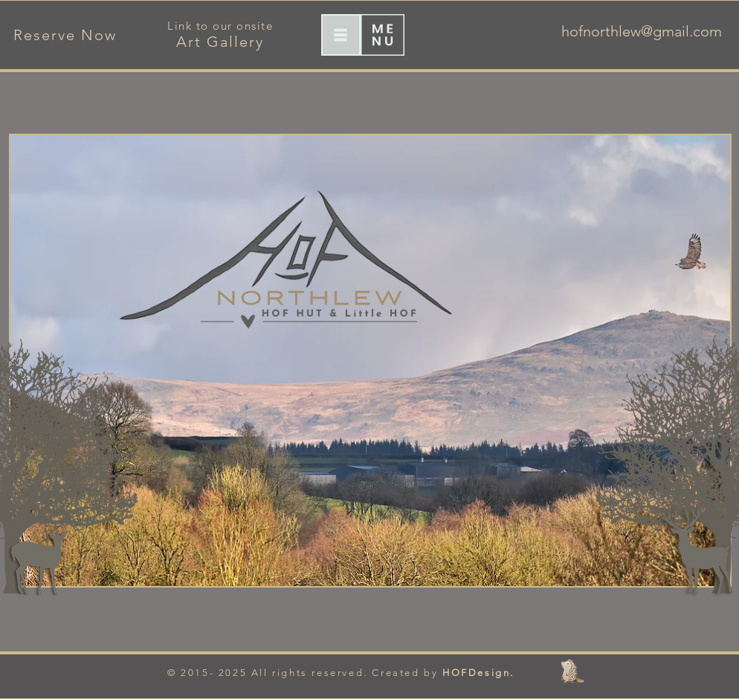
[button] (341, 35)
